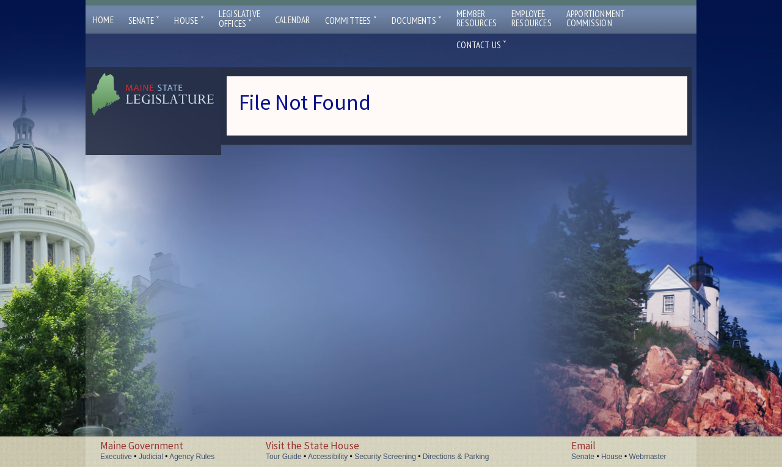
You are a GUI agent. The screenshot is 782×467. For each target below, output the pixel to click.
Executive (116, 456)
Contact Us (481, 45)
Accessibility (328, 456)
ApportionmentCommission (596, 18)
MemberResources (476, 18)
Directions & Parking (456, 456)
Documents (417, 20)
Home (103, 19)
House (188, 20)
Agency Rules (191, 456)
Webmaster (647, 456)
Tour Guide (284, 456)
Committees (351, 20)
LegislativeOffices (239, 19)
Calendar (292, 19)
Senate (144, 20)
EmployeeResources (531, 18)
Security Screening (385, 456)
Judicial (151, 456)
